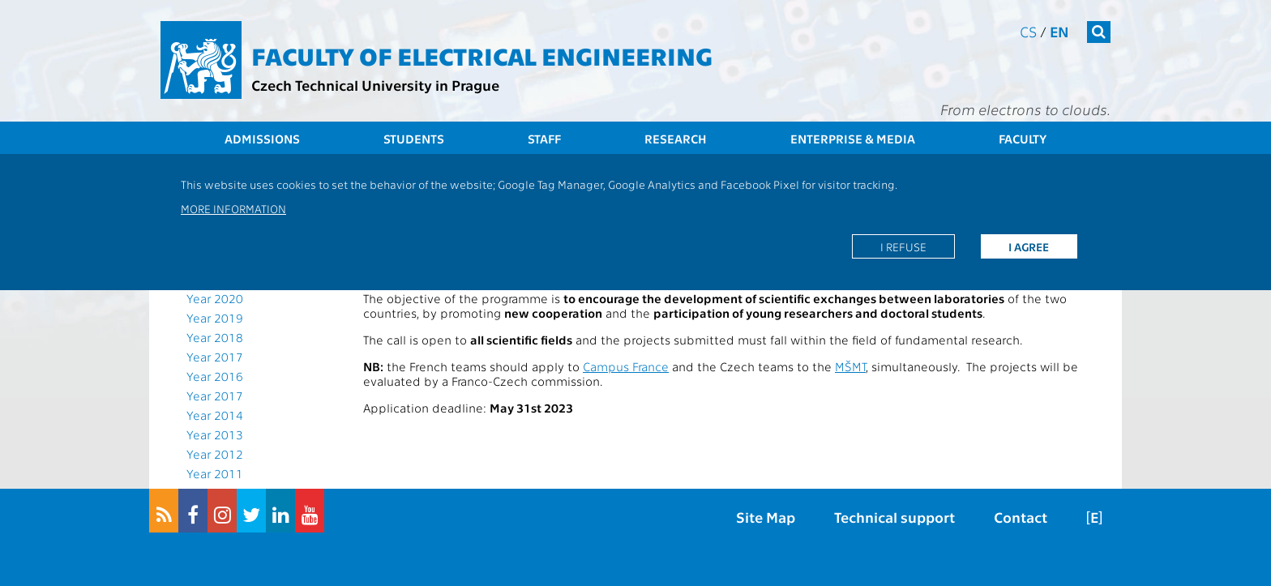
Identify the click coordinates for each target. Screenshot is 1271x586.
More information (233, 208)
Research (675, 138)
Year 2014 (214, 415)
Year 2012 (214, 454)
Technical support (894, 516)
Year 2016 (214, 376)
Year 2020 (214, 298)
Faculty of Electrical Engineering (482, 55)
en (1059, 31)
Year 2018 (214, 337)
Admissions (262, 138)
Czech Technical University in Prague (375, 84)
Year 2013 (214, 434)
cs (1028, 31)
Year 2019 (214, 317)
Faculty (1022, 138)
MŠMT (850, 366)
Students (413, 138)
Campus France (626, 366)
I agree (1028, 246)
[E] (1094, 516)
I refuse (903, 246)
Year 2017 (214, 356)
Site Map (765, 516)
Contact (1020, 516)
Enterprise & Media (852, 138)
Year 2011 (214, 473)
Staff (544, 138)
